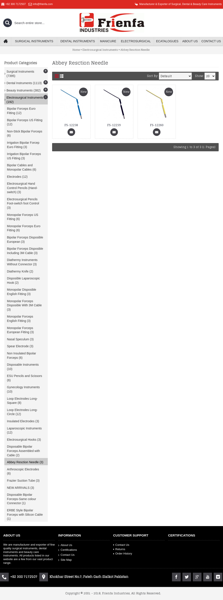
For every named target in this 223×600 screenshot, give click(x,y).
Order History (122, 553)
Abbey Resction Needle (135, 49)
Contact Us (66, 555)
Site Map (65, 560)
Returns (119, 549)
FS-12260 (157, 125)
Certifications (67, 550)
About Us (65, 545)
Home (76, 49)
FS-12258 (71, 125)
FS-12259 (114, 125)
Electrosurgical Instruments (100, 49)
